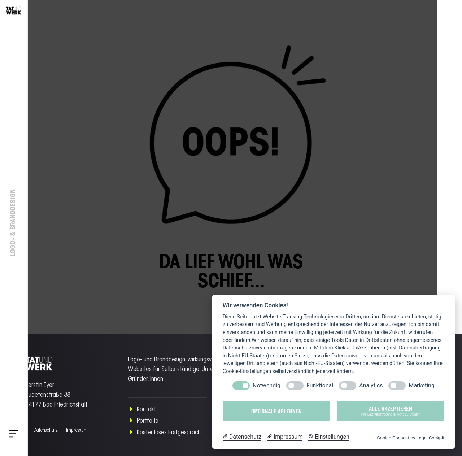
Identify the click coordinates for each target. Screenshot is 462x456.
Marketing (421, 385)
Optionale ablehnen (276, 411)
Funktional (319, 385)
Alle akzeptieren (390, 410)
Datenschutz (40, 430)
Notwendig (266, 385)
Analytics (371, 385)
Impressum (68, 430)
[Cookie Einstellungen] (328, 436)
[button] (13, 435)
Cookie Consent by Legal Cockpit (410, 437)
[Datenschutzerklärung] (242, 436)
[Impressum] (284, 436)
